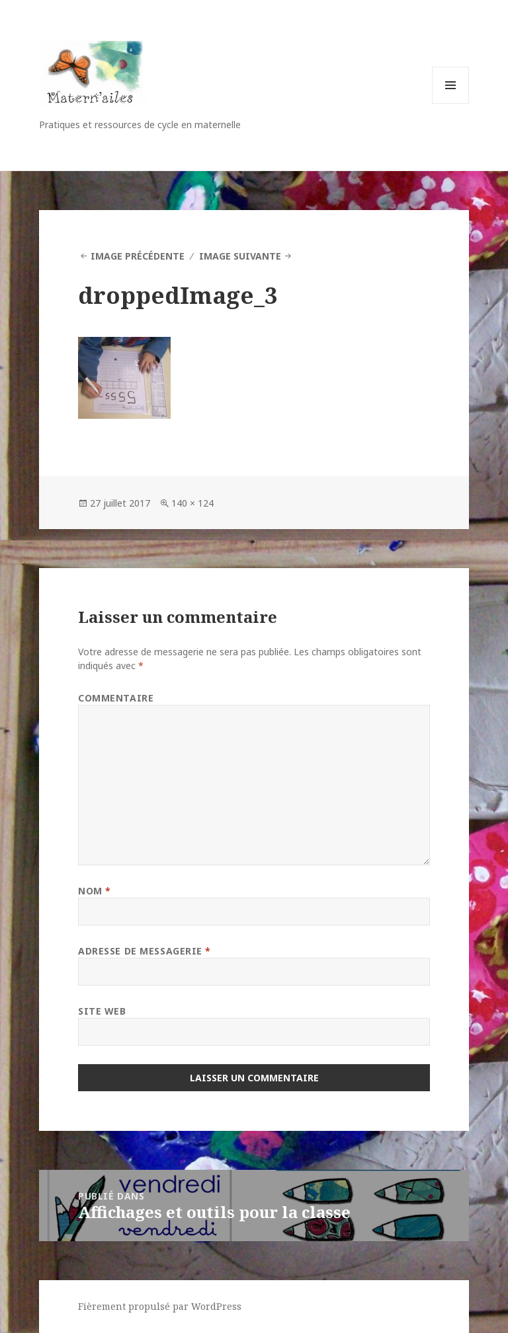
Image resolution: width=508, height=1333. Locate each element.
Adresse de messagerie (144, 951)
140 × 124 (192, 503)
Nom (94, 890)
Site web (102, 1011)
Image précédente (138, 256)
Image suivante (240, 256)
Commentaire (115, 698)
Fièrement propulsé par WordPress (159, 1306)
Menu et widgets (451, 103)
